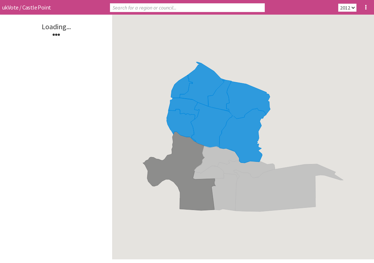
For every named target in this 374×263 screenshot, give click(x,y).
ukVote (10, 7)
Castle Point (36, 7)
